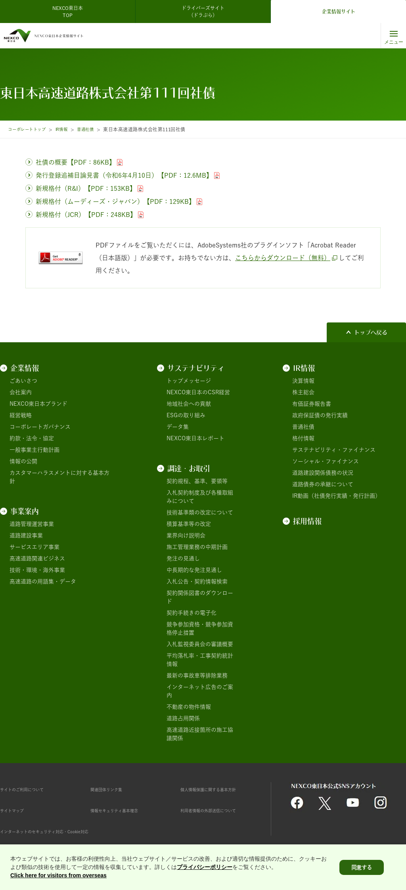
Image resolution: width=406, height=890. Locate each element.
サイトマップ (16, 810)
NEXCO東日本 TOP (70, 11)
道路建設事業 (26, 535)
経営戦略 (21, 415)
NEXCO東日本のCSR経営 (198, 392)
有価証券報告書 (311, 404)
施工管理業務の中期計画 (197, 547)
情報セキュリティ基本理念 (123, 810)
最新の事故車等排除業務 (197, 675)
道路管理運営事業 (32, 524)
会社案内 (21, 392)
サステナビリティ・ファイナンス (333, 450)
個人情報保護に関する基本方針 (219, 789)
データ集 (178, 427)
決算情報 (303, 381)
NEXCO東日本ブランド (38, 404)
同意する (361, 868)
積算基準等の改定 (189, 524)
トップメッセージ (189, 381)
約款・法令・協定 (32, 438)
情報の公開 (23, 461)
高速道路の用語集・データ (43, 581)
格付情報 (303, 438)
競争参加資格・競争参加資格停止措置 (200, 628)
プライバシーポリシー (204, 868)
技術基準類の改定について (200, 512)
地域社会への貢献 (189, 404)
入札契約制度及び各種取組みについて (200, 497)
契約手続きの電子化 (191, 613)
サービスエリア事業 (34, 547)
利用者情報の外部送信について (219, 810)
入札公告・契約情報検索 (197, 581)
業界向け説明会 (186, 535)
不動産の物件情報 (189, 707)
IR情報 (69, 129)
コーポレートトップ (30, 129)
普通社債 (96, 129)
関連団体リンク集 (112, 789)
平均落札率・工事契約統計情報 (200, 660)
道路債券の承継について (322, 484)
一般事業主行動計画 (34, 450)
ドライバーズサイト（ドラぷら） (203, 11)
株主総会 (303, 392)
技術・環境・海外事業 (37, 570)
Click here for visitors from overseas (58, 877)
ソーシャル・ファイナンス (325, 461)
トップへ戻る (370, 332)
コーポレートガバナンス (40, 427)
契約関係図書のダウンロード (200, 597)
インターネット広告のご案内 (200, 691)
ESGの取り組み (186, 415)
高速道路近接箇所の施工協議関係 (200, 734)
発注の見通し (183, 558)
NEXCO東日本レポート (195, 438)
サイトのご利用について (30, 789)
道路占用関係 (183, 718)
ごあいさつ (23, 381)
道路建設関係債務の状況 (322, 473)
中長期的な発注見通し (194, 570)
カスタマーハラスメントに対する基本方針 (59, 477)
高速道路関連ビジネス (37, 558)
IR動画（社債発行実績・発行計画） (336, 496)
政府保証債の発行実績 (320, 415)
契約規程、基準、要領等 (197, 481)
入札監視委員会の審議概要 (200, 644)
